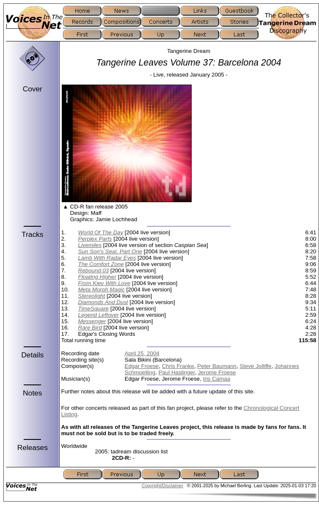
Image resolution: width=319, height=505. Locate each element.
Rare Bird (90, 327)
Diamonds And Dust (103, 302)
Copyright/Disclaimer (162, 485)
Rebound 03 (93, 270)
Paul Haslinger (177, 372)
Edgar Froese (142, 366)
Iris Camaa (216, 379)
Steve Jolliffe (255, 366)
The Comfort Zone (101, 264)
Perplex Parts (95, 239)
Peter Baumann (216, 366)
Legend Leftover (98, 315)
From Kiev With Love (104, 283)
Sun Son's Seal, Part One (110, 251)
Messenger (92, 321)
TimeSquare (93, 308)
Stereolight (91, 296)
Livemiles (90, 245)
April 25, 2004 (142, 353)
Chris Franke (178, 366)
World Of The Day (101, 232)
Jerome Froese (217, 372)
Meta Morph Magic (101, 289)
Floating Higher (97, 277)
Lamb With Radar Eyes (107, 258)
